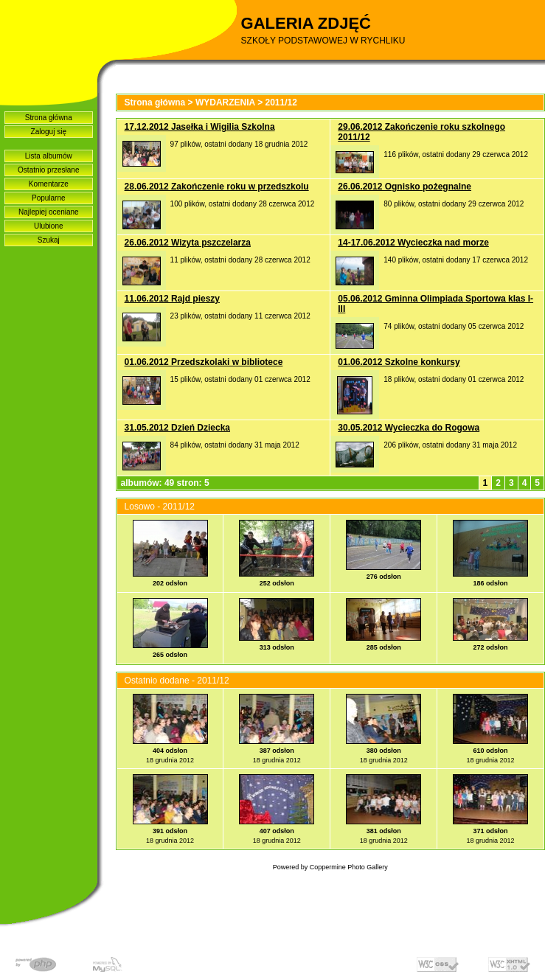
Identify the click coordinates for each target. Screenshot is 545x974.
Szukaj (49, 240)
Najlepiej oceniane (48, 212)
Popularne (49, 198)
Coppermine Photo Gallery (349, 867)
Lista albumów (48, 156)
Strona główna (48, 118)
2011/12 (281, 102)
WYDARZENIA (225, 102)
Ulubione (48, 226)
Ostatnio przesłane (48, 170)
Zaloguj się (48, 132)
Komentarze (49, 184)
